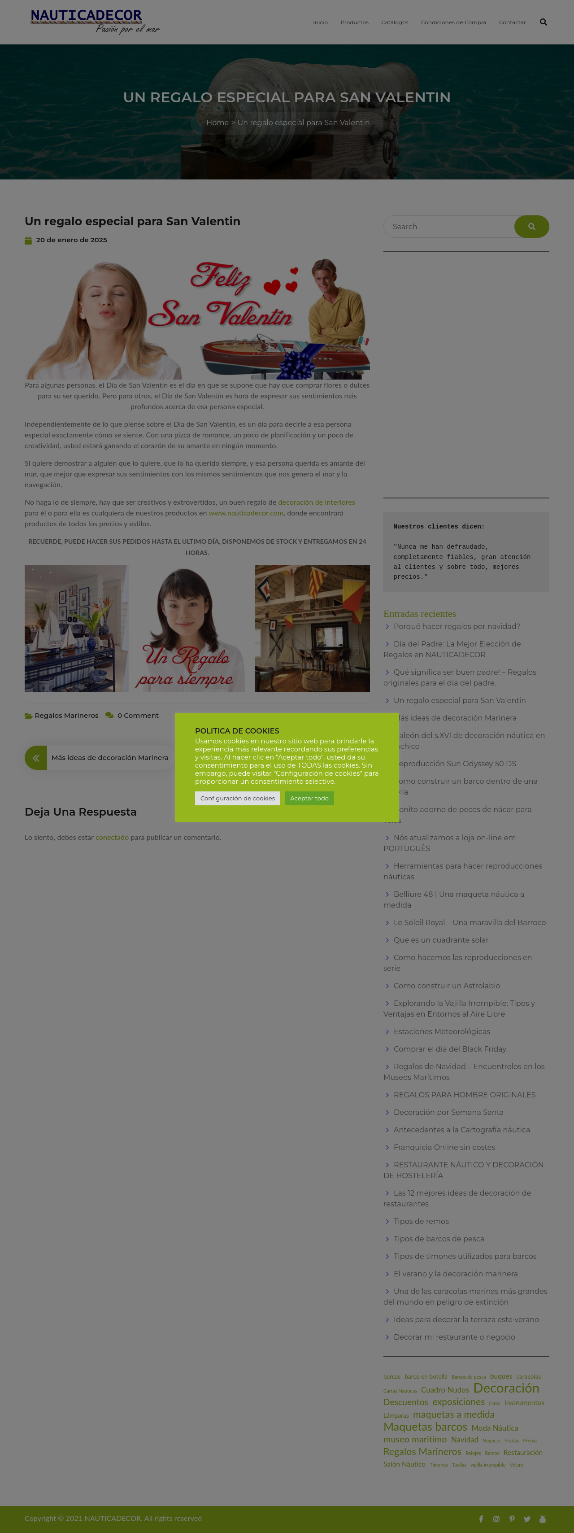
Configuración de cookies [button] (237, 798)
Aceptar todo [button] (309, 798)
